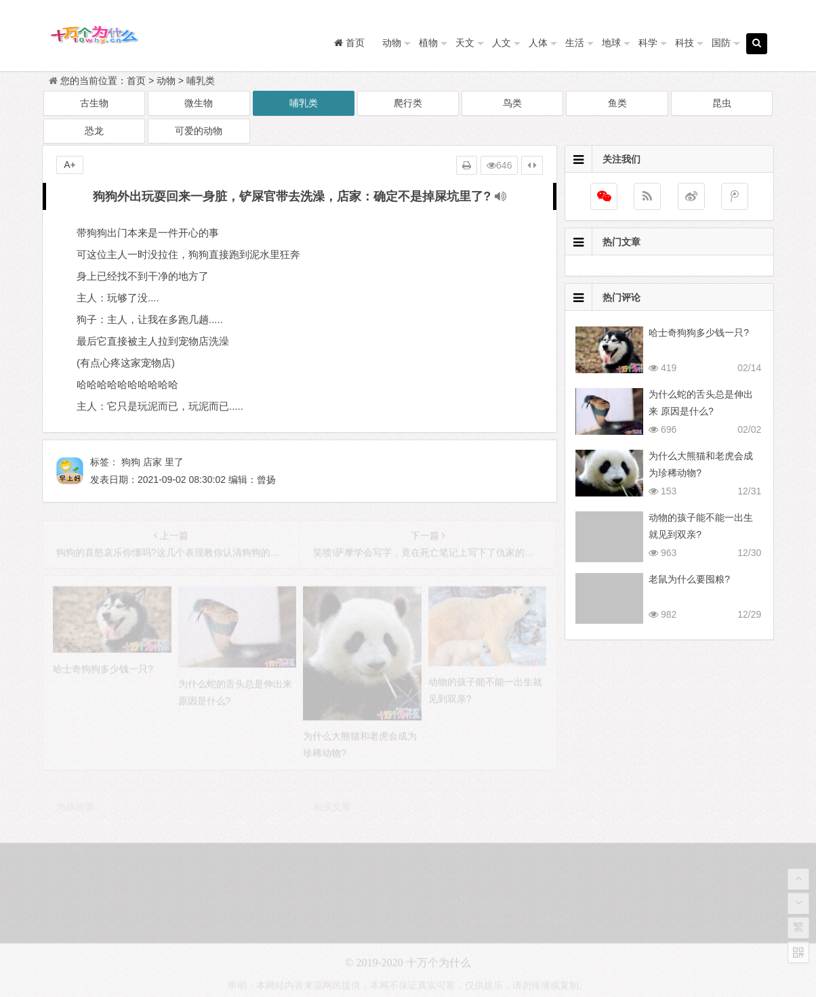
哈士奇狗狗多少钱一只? (699, 332)
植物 (428, 42)
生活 (574, 42)
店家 (152, 462)
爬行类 (408, 103)
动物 (391, 42)
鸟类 (512, 103)
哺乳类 (200, 80)
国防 (721, 42)
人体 (538, 42)
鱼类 (617, 103)
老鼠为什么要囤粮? (689, 579)
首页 (136, 80)
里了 (174, 462)
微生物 (198, 103)
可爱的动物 (198, 130)
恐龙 (94, 130)
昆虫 (721, 103)
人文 (501, 42)
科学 (647, 42)
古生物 (94, 103)
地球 (611, 42)
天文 (464, 42)
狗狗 (130, 462)
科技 (684, 42)
